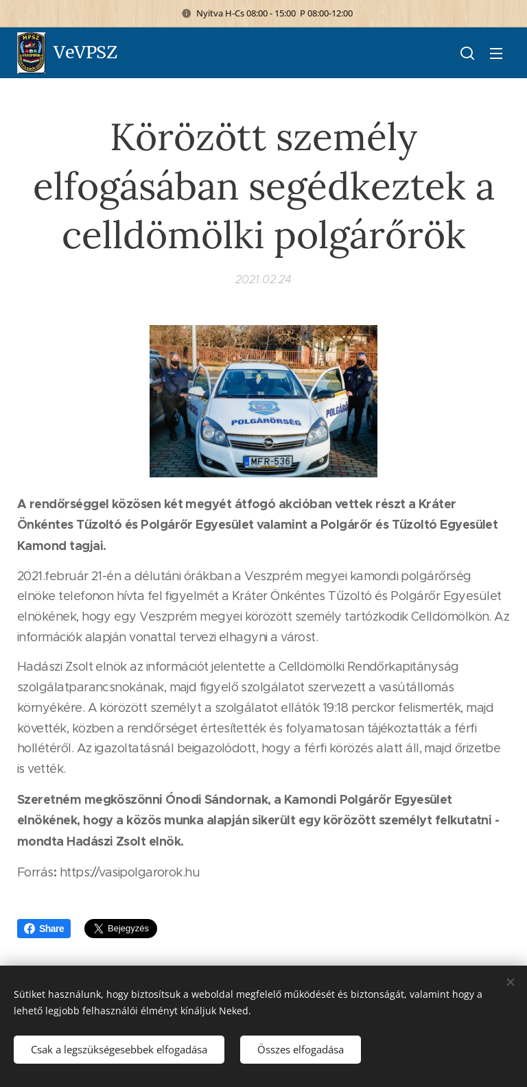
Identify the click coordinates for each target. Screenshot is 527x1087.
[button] (467, 53)
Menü (496, 53)
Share (44, 928)
